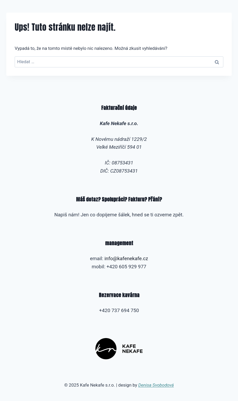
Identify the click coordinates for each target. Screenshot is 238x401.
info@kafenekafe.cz (126, 258)
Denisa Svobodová (156, 385)
